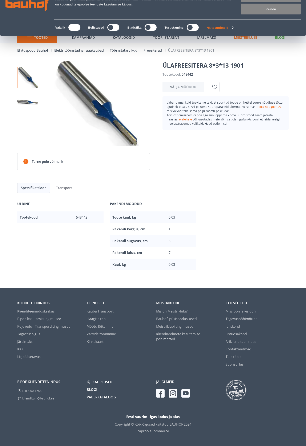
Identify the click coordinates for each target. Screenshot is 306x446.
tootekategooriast (270, 107)
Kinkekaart (95, 341)
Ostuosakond (236, 334)
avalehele (185, 119)
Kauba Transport (100, 311)
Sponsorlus (235, 364)
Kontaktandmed (238, 349)
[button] (27, 77)
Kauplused (102, 382)
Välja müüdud (183, 87)
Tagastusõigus (28, 334)
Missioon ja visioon (241, 311)
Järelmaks (25, 341)
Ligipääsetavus (29, 356)
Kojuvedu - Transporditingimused (44, 326)
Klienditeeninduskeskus (36, 311)
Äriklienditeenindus (241, 341)
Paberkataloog (101, 397)
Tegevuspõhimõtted (242, 318)
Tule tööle (233, 356)
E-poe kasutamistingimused (39, 318)
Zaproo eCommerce (153, 431)
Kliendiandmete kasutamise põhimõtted (178, 336)
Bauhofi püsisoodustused (176, 318)
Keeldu (271, 35)
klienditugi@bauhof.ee (38, 398)
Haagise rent (97, 318)
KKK (20, 349)
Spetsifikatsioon (34, 188)
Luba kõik (270, 10)
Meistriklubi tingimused (174, 326)
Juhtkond (233, 326)
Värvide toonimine (101, 334)
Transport (64, 188)
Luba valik (270, 23)
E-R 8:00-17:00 (32, 391)
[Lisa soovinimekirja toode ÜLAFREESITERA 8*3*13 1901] (215, 87)
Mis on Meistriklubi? (172, 311)
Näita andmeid (217, 54)
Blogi (92, 389)
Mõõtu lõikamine (100, 326)
